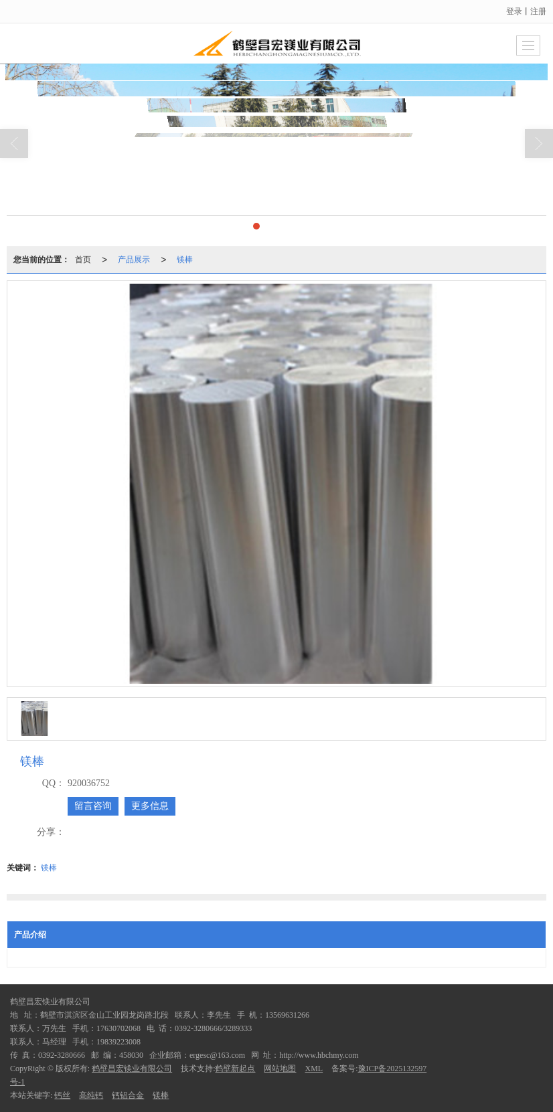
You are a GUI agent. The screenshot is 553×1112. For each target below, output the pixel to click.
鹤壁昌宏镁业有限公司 (132, 1068)
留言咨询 (93, 806)
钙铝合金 (128, 1095)
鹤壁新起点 (235, 1068)
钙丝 (62, 1095)
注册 (538, 11)
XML (314, 1068)
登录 (514, 11)
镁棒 (185, 202)
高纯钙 (91, 1095)
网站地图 (280, 1068)
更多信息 (150, 806)
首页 (83, 202)
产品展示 (134, 202)
